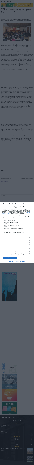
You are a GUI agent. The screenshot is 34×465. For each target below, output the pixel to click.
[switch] (29, 222)
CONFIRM (10, 257)
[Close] (32, 204)
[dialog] (17, 232)
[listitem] (17, 220)
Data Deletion (11, 261)
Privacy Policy (22, 261)
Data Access (17, 261)
